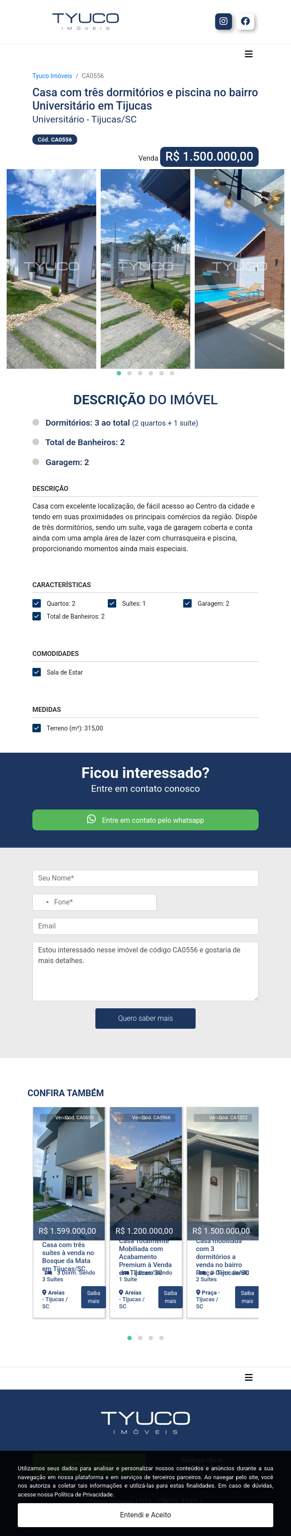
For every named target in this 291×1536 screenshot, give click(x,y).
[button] (119, 373)
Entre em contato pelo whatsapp (145, 819)
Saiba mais (93, 1297)
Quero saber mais (145, 1018)
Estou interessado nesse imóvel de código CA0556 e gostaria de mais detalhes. (145, 971)
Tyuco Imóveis (52, 75)
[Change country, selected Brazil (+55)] (42, 902)
